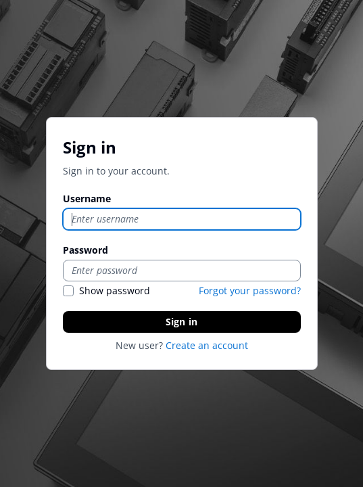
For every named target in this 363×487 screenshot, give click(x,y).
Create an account (207, 345)
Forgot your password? (250, 290)
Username (87, 198)
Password (85, 250)
